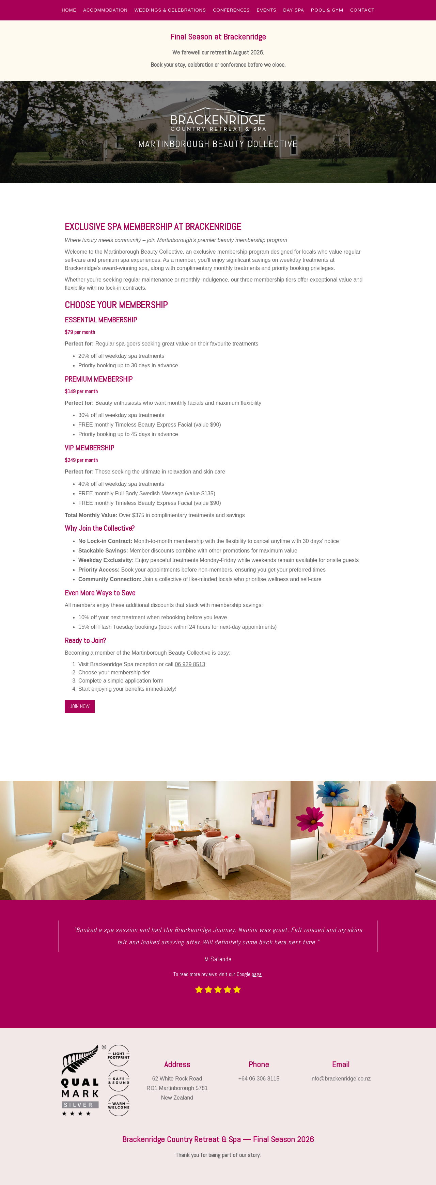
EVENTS (267, 10)
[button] (69, 10)
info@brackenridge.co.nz (340, 1079)
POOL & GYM (327, 10)
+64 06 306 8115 (259, 1079)
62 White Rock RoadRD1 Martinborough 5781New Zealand (177, 1088)
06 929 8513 (190, 664)
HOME (69, 10)
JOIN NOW (80, 706)
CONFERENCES (231, 10)
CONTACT (362, 10)
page (257, 974)
